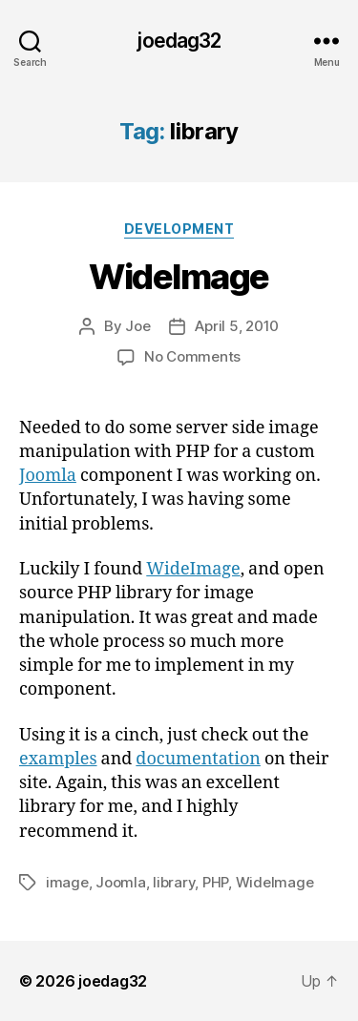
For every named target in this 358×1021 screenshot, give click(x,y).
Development (179, 228)
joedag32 (179, 41)
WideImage (179, 277)
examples (58, 759)
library (174, 882)
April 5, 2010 (237, 326)
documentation (198, 759)
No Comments (192, 356)
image (67, 882)
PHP (215, 882)
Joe (137, 326)
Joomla (47, 476)
